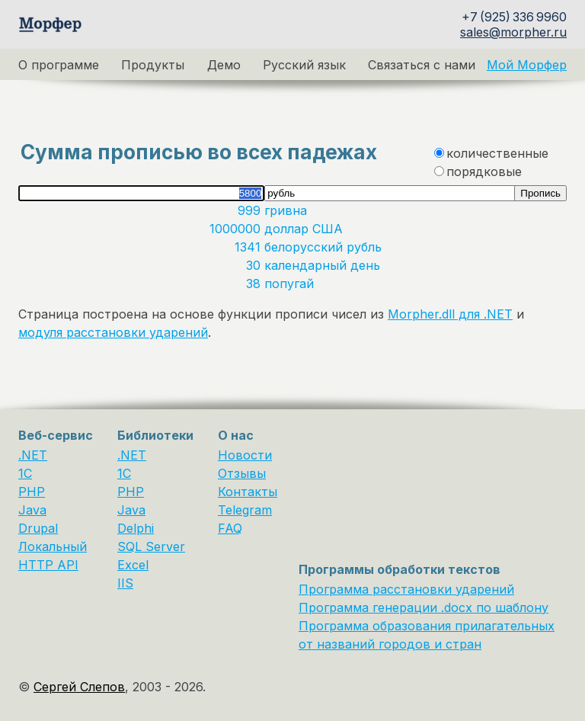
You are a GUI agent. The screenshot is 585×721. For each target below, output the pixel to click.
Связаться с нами (421, 64)
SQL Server (151, 546)
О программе (58, 64)
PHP (31, 491)
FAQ (230, 528)
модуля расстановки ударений (113, 332)
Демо (224, 64)
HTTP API (48, 564)
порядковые (484, 171)
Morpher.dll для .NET (450, 314)
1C (25, 473)
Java (32, 510)
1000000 (236, 228)
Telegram (245, 510)
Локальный (52, 546)
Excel (133, 564)
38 (255, 283)
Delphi (135, 528)
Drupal (38, 528)
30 (255, 265)
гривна (287, 210)
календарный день (324, 265)
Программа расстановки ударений (406, 589)
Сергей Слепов (79, 686)
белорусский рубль (324, 247)
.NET (32, 455)
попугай (291, 283)
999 (251, 210)
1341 (249, 247)
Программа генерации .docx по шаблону (423, 607)
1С (124, 473)
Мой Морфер (527, 64)
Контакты (247, 491)
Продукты (152, 64)
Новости (245, 455)
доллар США (305, 228)
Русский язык (304, 64)
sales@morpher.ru (513, 32)
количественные (497, 153)
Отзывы (242, 473)
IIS (125, 583)
